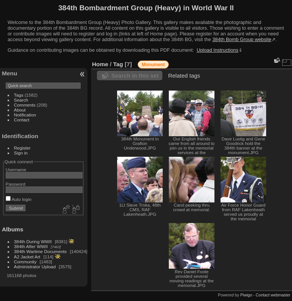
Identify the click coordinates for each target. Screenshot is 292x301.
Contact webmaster (273, 295)
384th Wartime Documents (40, 251)
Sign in (21, 152)
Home (100, 64)
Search (21, 99)
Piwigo (246, 295)
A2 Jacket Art (27, 256)
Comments (25, 104)
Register (22, 147)
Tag (118, 64)
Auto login (19, 199)
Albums (12, 229)
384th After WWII (31, 246)
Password (15, 184)
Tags (19, 94)
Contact (22, 119)
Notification (25, 114)
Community (25, 261)
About (20, 109)
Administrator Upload (35, 266)
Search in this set (135, 75)
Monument (153, 64)
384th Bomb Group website (242, 39)
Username (16, 169)
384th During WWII (33, 241)
